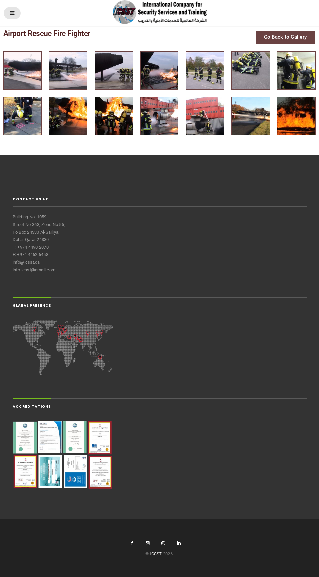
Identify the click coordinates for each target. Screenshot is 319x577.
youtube (148, 543)
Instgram (163, 543)
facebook (132, 543)
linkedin (179, 543)
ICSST (156, 553)
